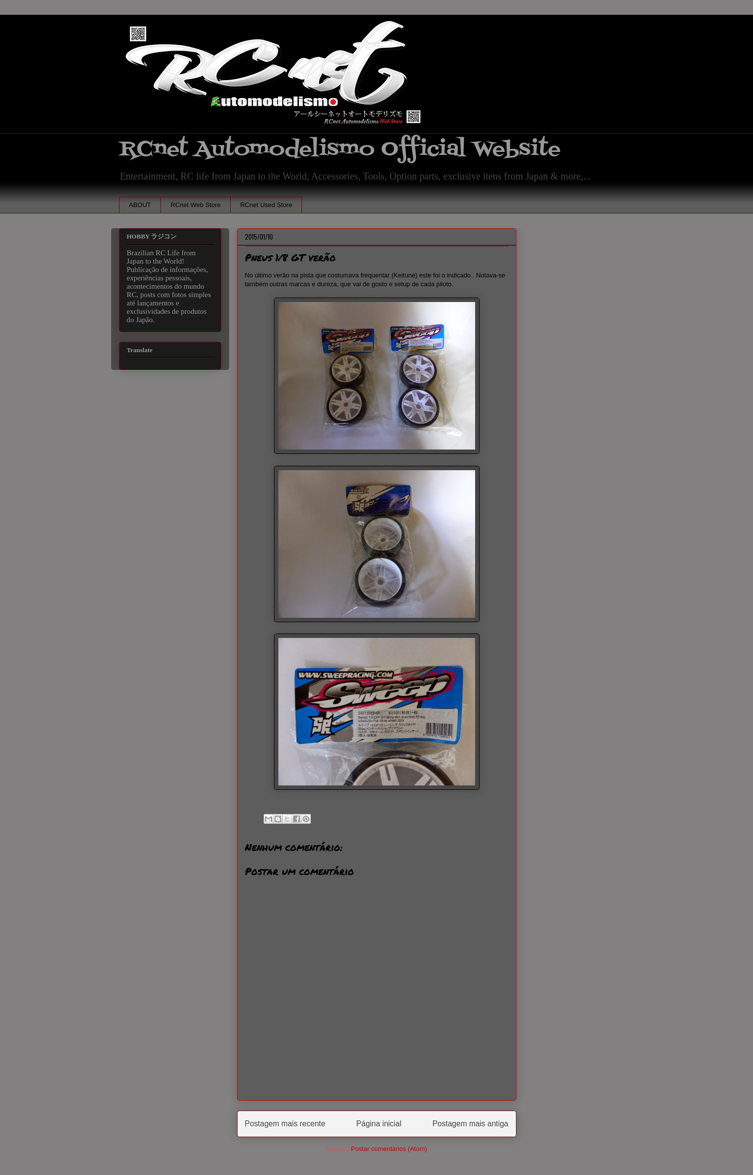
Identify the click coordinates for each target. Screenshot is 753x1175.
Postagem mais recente (285, 1123)
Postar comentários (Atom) (389, 1148)
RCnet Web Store (196, 205)
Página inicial (378, 1123)
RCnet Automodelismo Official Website (340, 149)
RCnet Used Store (266, 205)
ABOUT (140, 205)
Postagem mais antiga (470, 1123)
